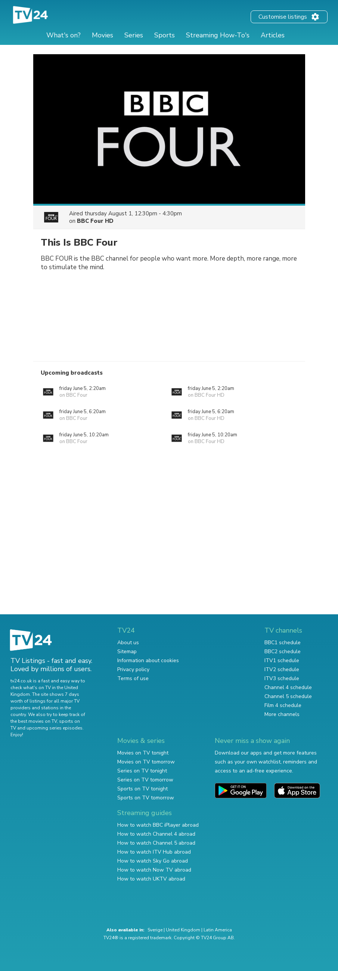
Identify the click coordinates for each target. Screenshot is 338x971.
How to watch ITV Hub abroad (154, 851)
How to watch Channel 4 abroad (156, 834)
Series (133, 35)
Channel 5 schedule (288, 696)
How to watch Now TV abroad (154, 869)
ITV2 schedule (281, 669)
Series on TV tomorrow (145, 779)
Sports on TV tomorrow (145, 797)
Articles (273, 35)
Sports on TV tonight (142, 788)
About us (128, 642)
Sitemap (127, 651)
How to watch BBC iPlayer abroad (158, 825)
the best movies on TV (33, 721)
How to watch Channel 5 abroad (156, 842)
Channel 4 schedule (288, 687)
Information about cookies (148, 660)
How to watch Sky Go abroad (152, 860)
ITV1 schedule (281, 660)
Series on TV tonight (142, 770)
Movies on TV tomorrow (146, 761)
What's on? (63, 35)
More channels (282, 714)
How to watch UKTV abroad (151, 878)
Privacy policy (133, 669)
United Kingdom (183, 930)
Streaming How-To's (217, 35)
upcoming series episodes (55, 728)
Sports (164, 35)
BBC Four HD (95, 221)
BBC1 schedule (282, 642)
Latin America (218, 930)
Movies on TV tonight (142, 752)
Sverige (155, 930)
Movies (102, 35)
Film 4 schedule (282, 705)
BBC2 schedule (282, 651)
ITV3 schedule (281, 678)
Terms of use (133, 678)
